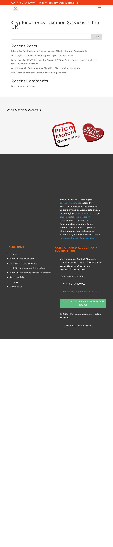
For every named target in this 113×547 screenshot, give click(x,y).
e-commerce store (87, 421)
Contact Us (16, 494)
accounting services (70, 410)
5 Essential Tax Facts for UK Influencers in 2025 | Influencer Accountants (49, 51)
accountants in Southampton (79, 445)
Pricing (14, 489)
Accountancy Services (22, 466)
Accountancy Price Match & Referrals (30, 480)
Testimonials (17, 485)
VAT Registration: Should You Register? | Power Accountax (42, 55)
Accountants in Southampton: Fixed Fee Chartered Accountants (45, 68)
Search (96, 37)
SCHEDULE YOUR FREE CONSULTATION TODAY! (83, 511)
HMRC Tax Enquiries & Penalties (27, 475)
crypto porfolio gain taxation (75, 424)
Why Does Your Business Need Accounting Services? (39, 72)
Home (13, 461)
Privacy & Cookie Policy (78, 533)
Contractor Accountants (23, 471)
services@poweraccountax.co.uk (81, 499)
